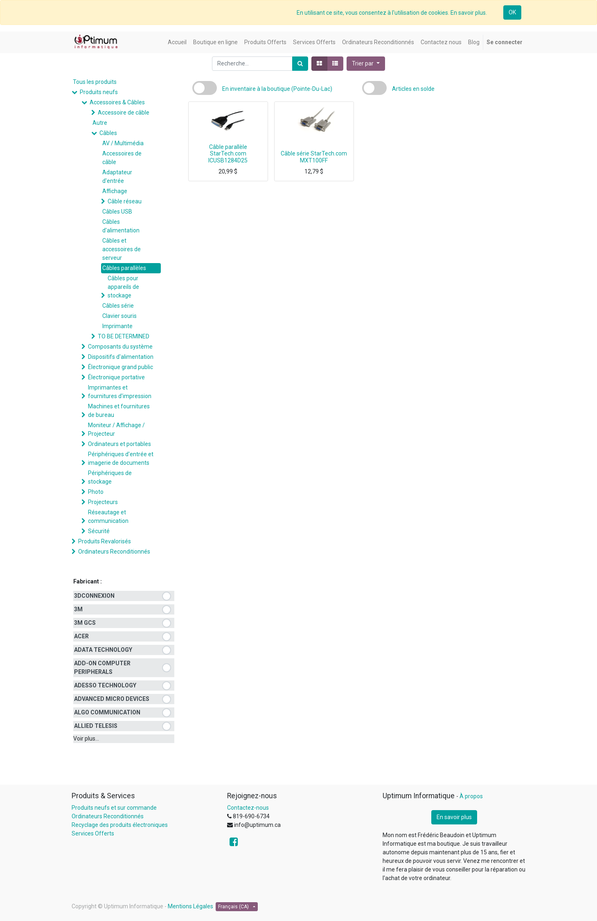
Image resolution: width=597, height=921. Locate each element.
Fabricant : (87, 581)
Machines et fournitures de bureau (119, 410)
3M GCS (85, 622)
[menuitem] (177, 42)
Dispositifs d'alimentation (120, 357)
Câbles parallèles (124, 268)
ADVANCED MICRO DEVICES (111, 699)
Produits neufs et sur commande (114, 807)
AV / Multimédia (123, 143)
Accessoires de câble (122, 157)
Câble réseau (125, 201)
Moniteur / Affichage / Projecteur (116, 429)
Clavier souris (119, 316)
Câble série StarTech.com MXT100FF (314, 157)
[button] (366, 63)
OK (512, 12)
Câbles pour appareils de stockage (123, 287)
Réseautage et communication (108, 516)
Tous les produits (95, 82)
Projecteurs (103, 502)
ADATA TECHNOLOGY (103, 649)
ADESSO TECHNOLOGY (105, 685)
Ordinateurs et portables (119, 444)
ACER (81, 636)
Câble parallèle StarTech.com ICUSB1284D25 (228, 154)
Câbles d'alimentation (121, 226)
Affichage (114, 191)
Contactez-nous (248, 807)
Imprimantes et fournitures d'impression (119, 391)
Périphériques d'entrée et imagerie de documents (120, 458)
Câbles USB (117, 211)
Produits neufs (99, 92)
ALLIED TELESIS (95, 726)
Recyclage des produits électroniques (120, 825)
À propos (471, 796)
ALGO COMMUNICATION (107, 712)
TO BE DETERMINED (123, 336)
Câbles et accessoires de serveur (121, 249)
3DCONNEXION (94, 595)
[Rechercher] (300, 63)
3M (78, 609)
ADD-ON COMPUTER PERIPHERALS (102, 667)
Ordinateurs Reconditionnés (114, 551)
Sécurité (99, 531)
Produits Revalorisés (104, 541)
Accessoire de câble (123, 112)
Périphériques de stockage (110, 477)
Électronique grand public (120, 367)
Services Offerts (93, 833)
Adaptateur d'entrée (117, 176)
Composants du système (120, 346)
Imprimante (117, 326)
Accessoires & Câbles (117, 102)
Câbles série (118, 305)
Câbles (108, 133)
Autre (99, 122)
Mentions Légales (190, 906)
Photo (96, 492)
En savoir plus (454, 817)
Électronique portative (116, 377)
